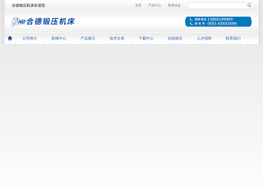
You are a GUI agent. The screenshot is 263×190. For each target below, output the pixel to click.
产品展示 (88, 38)
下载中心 (146, 38)
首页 (138, 5)
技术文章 (117, 38)
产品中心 (154, 5)
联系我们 (233, 38)
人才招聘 (204, 38)
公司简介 (29, 38)
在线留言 (175, 38)
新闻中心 (58, 38)
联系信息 (174, 5)
